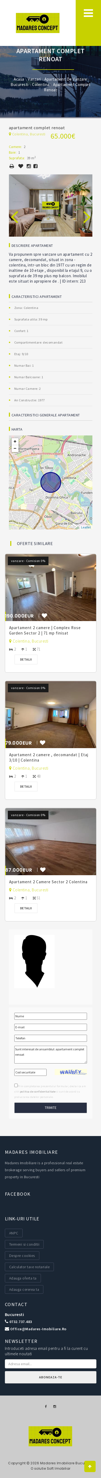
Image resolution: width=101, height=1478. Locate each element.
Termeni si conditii (24, 1244)
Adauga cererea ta (24, 1289)
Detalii (26, 659)
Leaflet (86, 527)
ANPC (13, 1233)
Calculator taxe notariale (29, 1266)
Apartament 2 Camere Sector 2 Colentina (48, 881)
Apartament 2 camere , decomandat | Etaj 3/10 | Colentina (48, 757)
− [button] (14, 448)
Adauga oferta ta (23, 1278)
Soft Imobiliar (59, 1468)
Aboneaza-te (50, 1377)
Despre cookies (22, 1255)
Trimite (51, 1107)
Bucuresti (14, 1314)
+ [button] (14, 441)
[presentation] (14, 211)
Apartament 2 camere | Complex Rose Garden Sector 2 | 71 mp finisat (45, 630)
